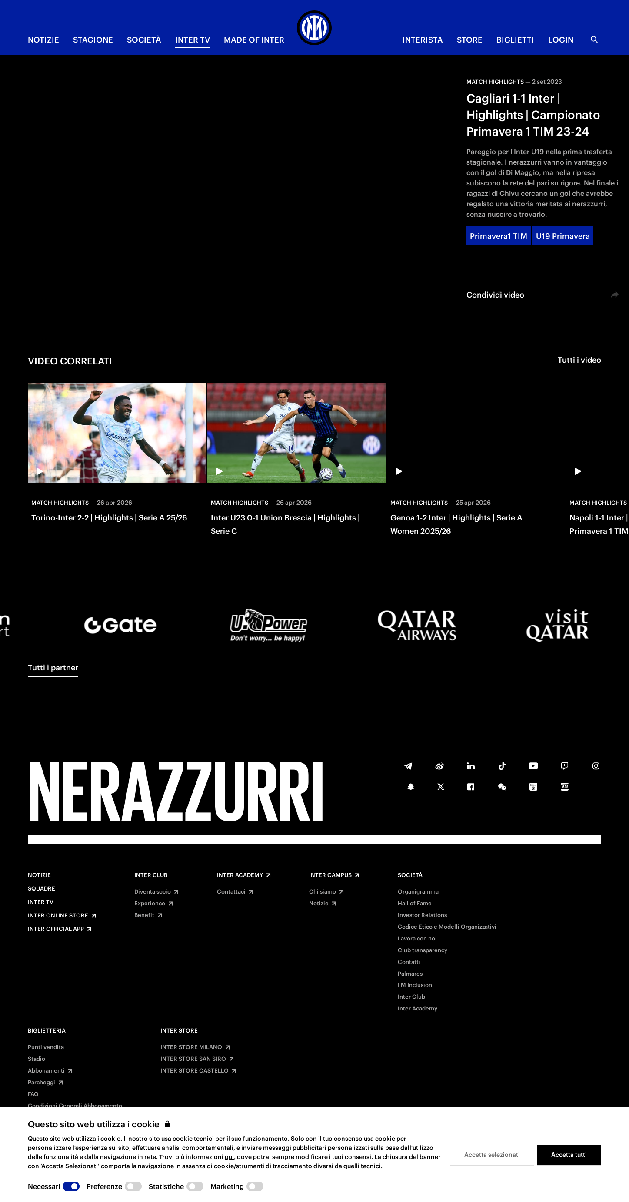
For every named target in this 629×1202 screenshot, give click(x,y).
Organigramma (418, 891)
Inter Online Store (58, 915)
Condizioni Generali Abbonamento (75, 1106)
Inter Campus (330, 875)
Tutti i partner (53, 667)
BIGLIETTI (515, 40)
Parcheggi (41, 1082)
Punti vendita (46, 1047)
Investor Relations (422, 915)
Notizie (39, 875)
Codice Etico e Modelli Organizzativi (447, 927)
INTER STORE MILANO (191, 1047)
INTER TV (192, 40)
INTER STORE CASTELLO (194, 1070)
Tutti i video (579, 360)
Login (560, 40)
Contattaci (231, 891)
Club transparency (422, 950)
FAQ (33, 1094)
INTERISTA (423, 40)
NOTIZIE (43, 40)
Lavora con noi (417, 938)
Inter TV (40, 902)
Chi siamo (322, 891)
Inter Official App (56, 929)
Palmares (410, 973)
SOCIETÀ (144, 40)
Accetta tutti (569, 1155)
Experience (149, 903)
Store (470, 40)
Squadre (41, 888)
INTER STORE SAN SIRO (193, 1059)
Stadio (36, 1059)
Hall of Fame (415, 903)
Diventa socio (152, 891)
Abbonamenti (46, 1070)
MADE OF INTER (254, 40)
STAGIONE (93, 40)
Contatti (409, 962)
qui (229, 1157)
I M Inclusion (415, 985)
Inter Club (150, 875)
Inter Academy (240, 875)
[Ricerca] (594, 39)
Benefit (144, 915)
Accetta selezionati (492, 1155)
